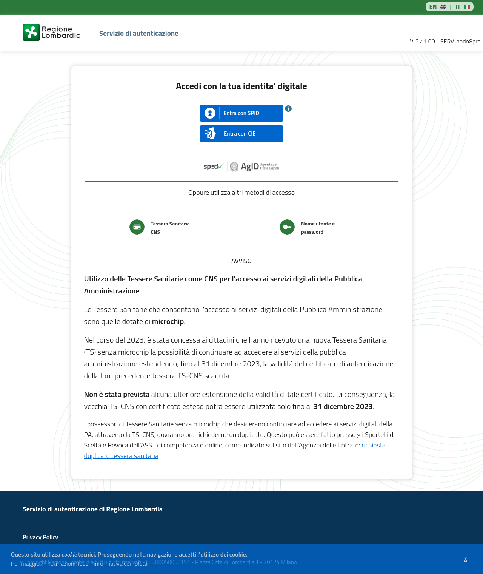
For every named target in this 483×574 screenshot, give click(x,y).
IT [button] (458, 6)
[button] (151, 564)
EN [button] (433, 6)
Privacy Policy (40, 537)
